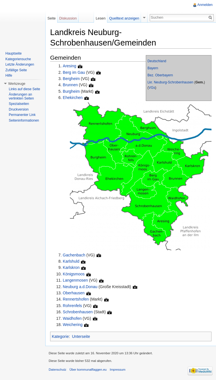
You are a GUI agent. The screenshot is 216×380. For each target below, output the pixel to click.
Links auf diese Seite (24, 89)
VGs (152, 88)
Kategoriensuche (18, 59)
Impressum (117, 369)
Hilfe (8, 75)
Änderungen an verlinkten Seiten (21, 96)
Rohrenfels (72, 305)
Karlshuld (71, 261)
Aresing (69, 66)
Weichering (73, 324)
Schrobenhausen (78, 312)
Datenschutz (57, 369)
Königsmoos (74, 274)
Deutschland (156, 61)
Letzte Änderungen (19, 64)
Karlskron (71, 267)
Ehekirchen (73, 97)
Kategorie (60, 336)
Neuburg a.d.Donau (80, 286)
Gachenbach (74, 255)
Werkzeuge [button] (16, 84)
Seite (51, 18)
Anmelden (205, 5)
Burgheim (71, 91)
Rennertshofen (76, 299)
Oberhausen (74, 293)
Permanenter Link (22, 115)
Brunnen (70, 85)
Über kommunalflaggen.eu (87, 369)
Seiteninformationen (24, 120)
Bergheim (71, 78)
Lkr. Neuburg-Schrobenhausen (170, 82)
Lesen (101, 18)
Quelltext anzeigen (124, 18)
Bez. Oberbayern (160, 75)
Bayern (152, 68)
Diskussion (68, 18)
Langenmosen (75, 280)
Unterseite (81, 336)
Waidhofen (72, 318)
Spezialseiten (19, 104)
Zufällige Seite (16, 70)
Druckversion (19, 109)
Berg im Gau (74, 72)
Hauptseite (13, 53)
